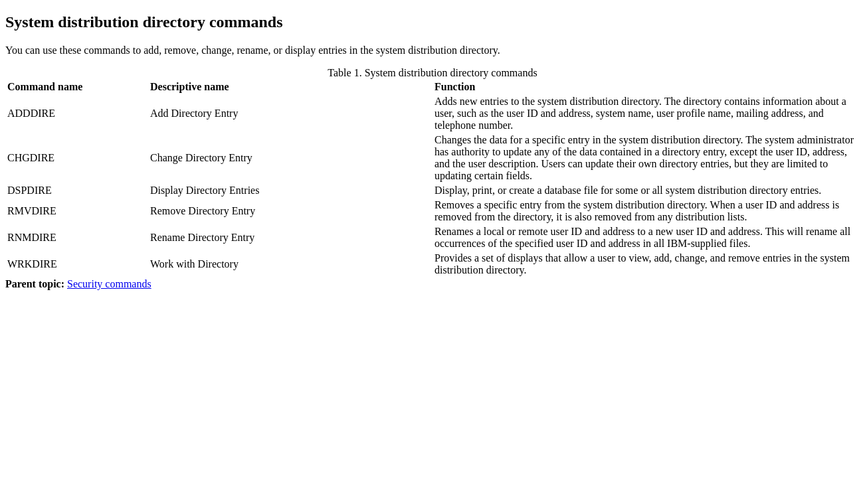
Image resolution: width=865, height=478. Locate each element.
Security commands (109, 283)
